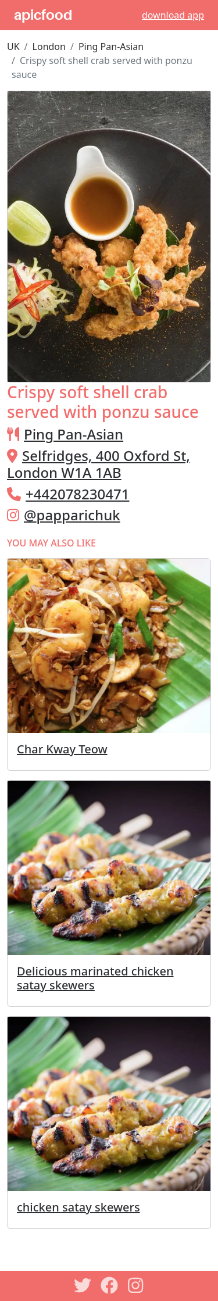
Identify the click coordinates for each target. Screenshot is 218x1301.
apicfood (43, 15)
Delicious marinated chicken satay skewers (95, 978)
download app (173, 15)
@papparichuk (72, 514)
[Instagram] (136, 1285)
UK (13, 46)
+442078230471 (77, 493)
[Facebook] (109, 1285)
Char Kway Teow (62, 749)
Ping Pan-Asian (111, 46)
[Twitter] (82, 1285)
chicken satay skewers (78, 1207)
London (49, 46)
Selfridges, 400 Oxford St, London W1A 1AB (98, 464)
